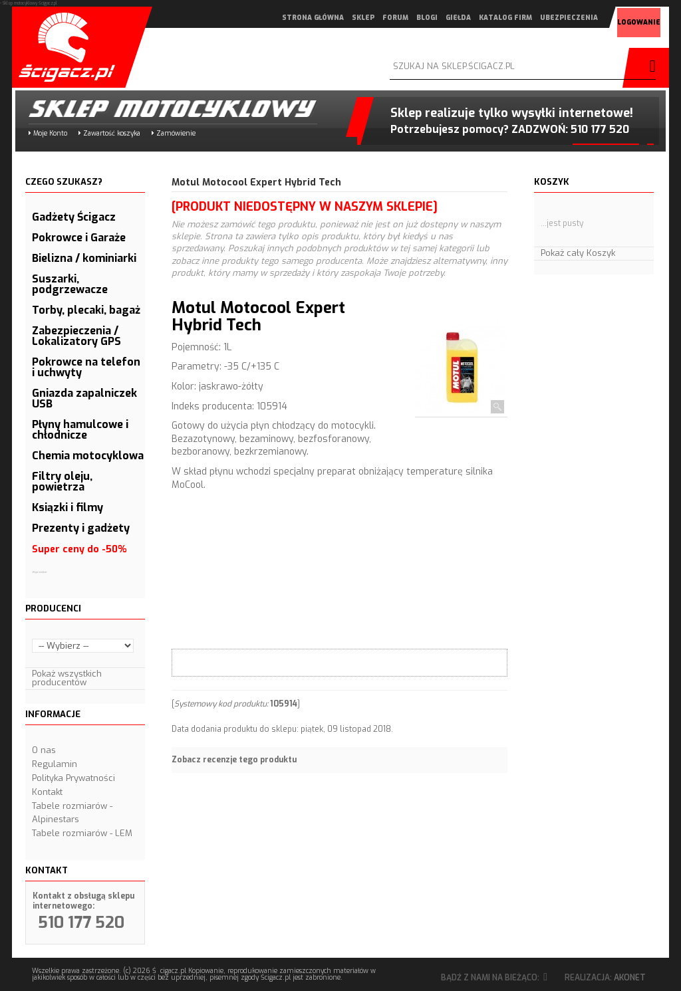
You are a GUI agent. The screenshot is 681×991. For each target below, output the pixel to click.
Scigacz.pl (68, 47)
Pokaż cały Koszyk (578, 253)
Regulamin (54, 764)
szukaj (649, 68)
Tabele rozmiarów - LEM (82, 833)
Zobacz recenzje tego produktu (234, 759)
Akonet (630, 977)
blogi (409, 17)
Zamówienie (176, 133)
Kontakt (47, 792)
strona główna (295, 17)
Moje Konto (50, 133)
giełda (440, 17)
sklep (345, 17)
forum (377, 17)
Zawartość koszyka (111, 133)
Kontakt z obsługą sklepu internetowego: (83, 901)
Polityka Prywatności (73, 778)
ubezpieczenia (551, 17)
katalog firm (487, 17)
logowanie (620, 18)
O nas (44, 750)
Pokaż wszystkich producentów (67, 678)
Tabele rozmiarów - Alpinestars (72, 813)
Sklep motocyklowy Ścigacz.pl (162, 108)
